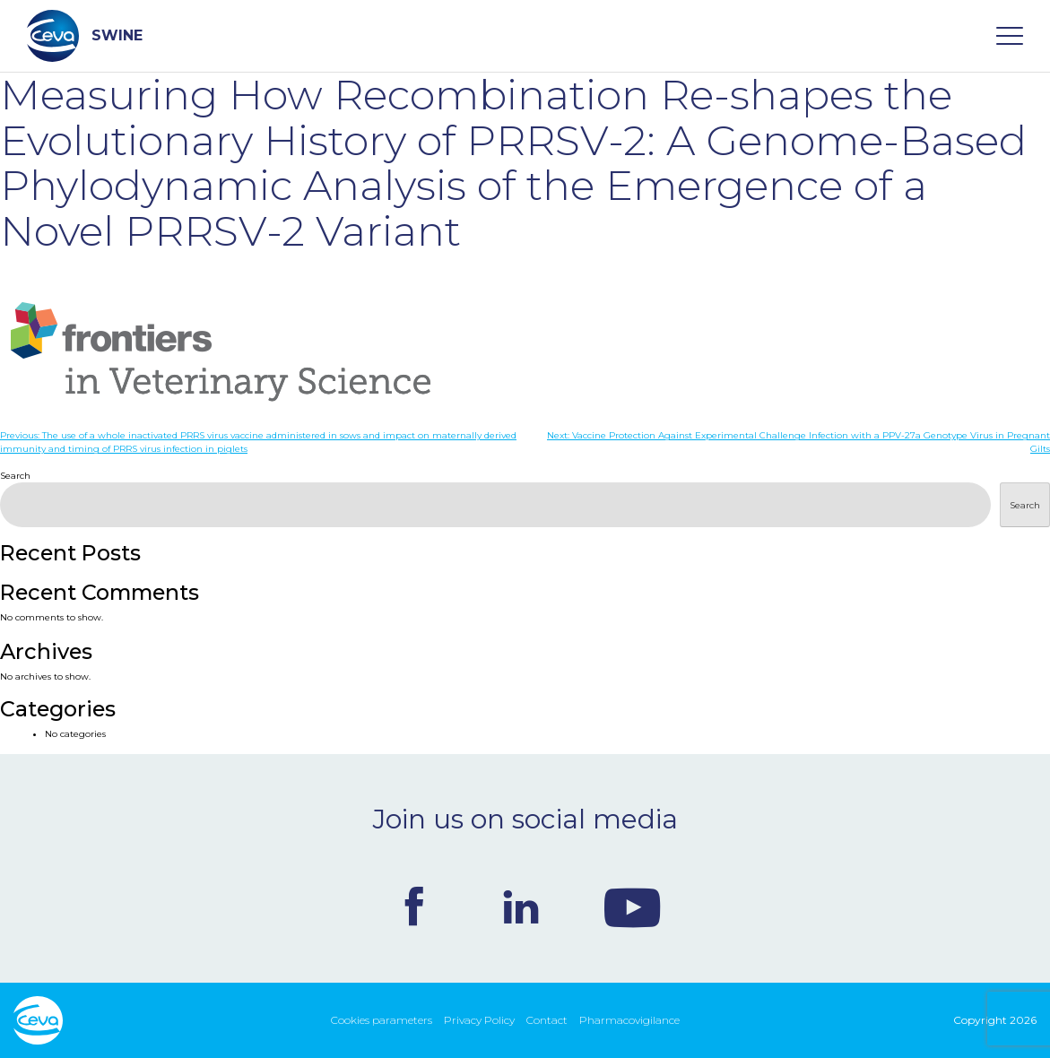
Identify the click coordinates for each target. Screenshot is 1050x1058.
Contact (547, 1020)
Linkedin (521, 906)
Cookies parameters (381, 1020)
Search (15, 475)
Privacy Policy (479, 1020)
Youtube (632, 906)
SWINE (85, 36)
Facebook (414, 906)
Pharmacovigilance (629, 1020)
